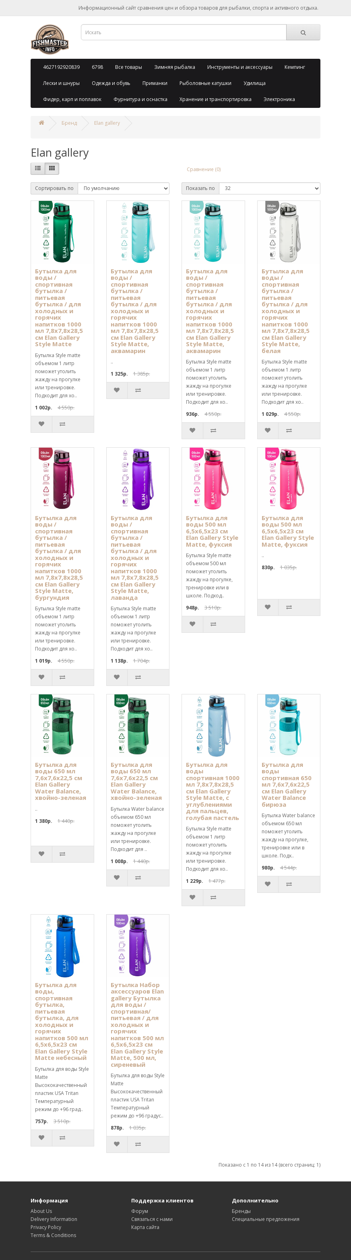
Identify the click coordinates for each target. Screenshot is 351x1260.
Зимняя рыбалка (174, 67)
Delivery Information (54, 1219)
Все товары (128, 67)
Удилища (255, 83)
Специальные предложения (265, 1219)
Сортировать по (54, 188)
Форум (139, 1211)
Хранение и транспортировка (216, 99)
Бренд (69, 123)
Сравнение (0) (204, 169)
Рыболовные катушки (205, 83)
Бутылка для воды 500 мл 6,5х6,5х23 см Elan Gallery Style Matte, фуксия (212, 531)
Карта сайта (145, 1227)
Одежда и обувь (111, 83)
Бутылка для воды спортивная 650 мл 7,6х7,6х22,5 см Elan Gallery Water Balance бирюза (287, 784)
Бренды (241, 1211)
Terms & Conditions (53, 1235)
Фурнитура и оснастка (140, 99)
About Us (41, 1211)
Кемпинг (295, 67)
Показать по (200, 188)
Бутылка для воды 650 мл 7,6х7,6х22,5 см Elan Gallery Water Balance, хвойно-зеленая (60, 781)
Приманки (154, 83)
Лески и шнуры (61, 83)
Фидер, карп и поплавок (72, 99)
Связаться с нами (152, 1219)
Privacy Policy (46, 1227)
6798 (97, 67)
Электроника (279, 99)
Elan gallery (107, 123)
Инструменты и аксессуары (240, 67)
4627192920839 (61, 67)
